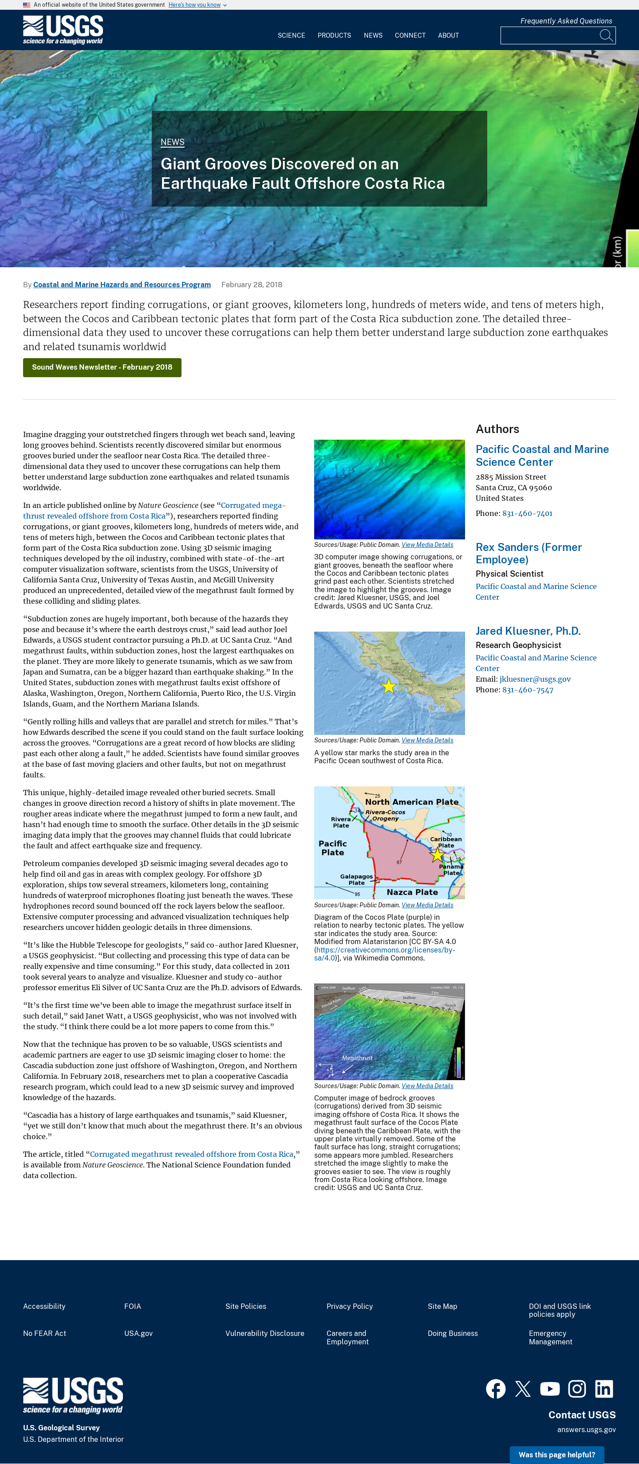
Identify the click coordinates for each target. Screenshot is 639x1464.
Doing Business (453, 1334)
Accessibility (44, 1307)
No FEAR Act (44, 1334)
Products (334, 35)
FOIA (132, 1307)
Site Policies (245, 1307)
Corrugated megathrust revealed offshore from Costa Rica (191, 1154)
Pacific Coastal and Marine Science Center (542, 455)
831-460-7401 (527, 513)
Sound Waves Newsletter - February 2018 (102, 367)
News (373, 35)
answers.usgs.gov (586, 1429)
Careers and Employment (348, 1338)
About (448, 35)
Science (291, 35)
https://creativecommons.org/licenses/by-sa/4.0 (384, 954)
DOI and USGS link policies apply (560, 1311)
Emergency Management (550, 1338)
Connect (410, 35)
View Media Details (428, 544)
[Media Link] (389, 490)
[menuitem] (292, 30)
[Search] (607, 35)
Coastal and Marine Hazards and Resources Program (122, 285)
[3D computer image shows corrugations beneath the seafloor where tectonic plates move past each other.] (319, 158)
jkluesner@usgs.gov (535, 679)
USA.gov (138, 1334)
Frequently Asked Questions (566, 21)
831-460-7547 (527, 689)
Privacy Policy (350, 1307)
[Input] (558, 35)
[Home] (63, 43)
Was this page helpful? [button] (557, 1455)
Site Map (443, 1307)
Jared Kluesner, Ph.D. (528, 631)
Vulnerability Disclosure (264, 1334)
